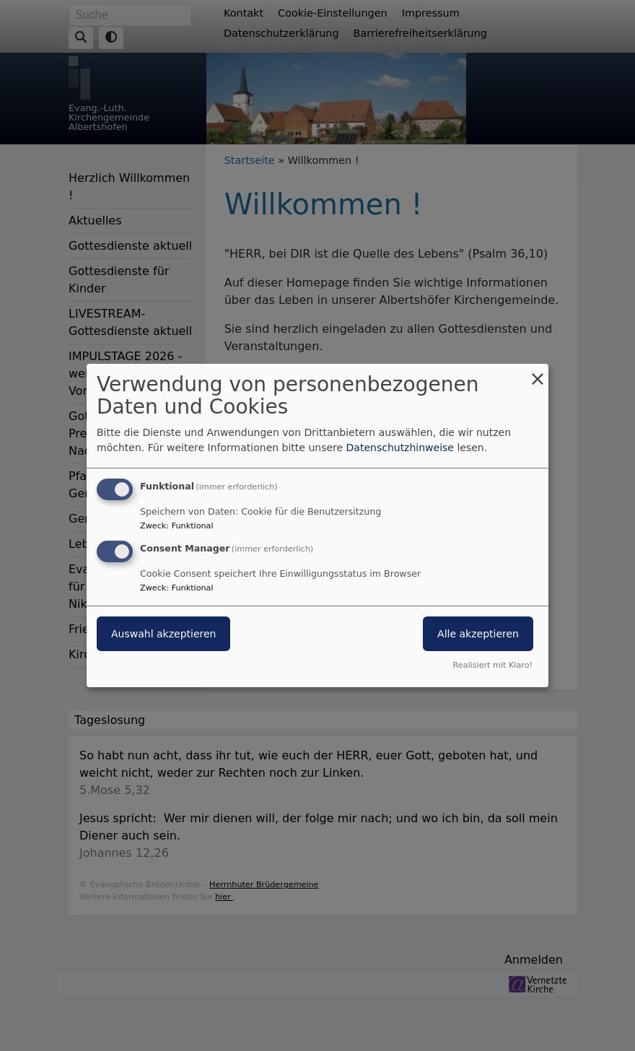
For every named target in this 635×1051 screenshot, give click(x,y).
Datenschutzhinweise (400, 447)
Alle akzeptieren (478, 634)
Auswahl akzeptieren (163, 634)
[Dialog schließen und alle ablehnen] (537, 373)
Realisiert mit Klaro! (492, 665)
